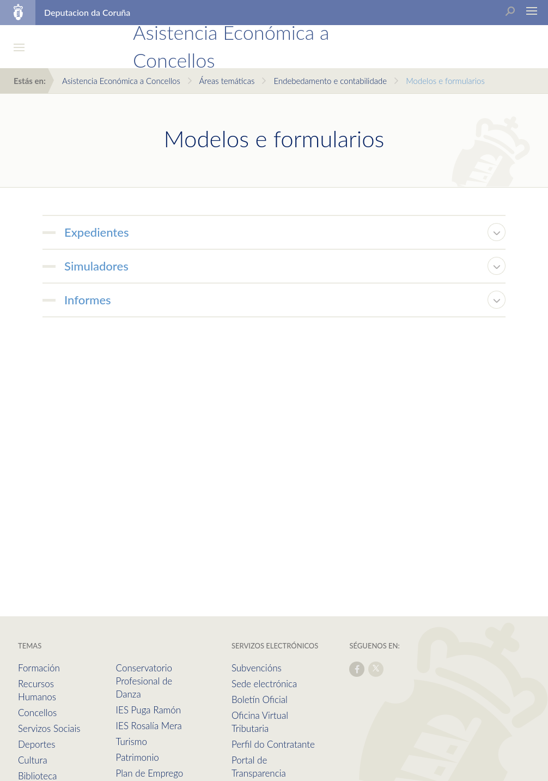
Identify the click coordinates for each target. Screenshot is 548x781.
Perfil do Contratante (273, 744)
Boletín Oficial (260, 699)
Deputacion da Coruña (87, 12)
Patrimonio (137, 757)
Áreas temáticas (226, 81)
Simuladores (96, 266)
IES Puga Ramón (148, 710)
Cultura (32, 760)
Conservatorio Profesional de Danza (144, 681)
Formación (39, 668)
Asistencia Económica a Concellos (121, 81)
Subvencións (257, 668)
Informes (87, 299)
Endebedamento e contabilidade (330, 81)
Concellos (37, 712)
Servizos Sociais (49, 728)
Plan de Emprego (150, 773)
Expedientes (96, 232)
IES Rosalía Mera (149, 725)
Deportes (36, 744)
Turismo (131, 741)
